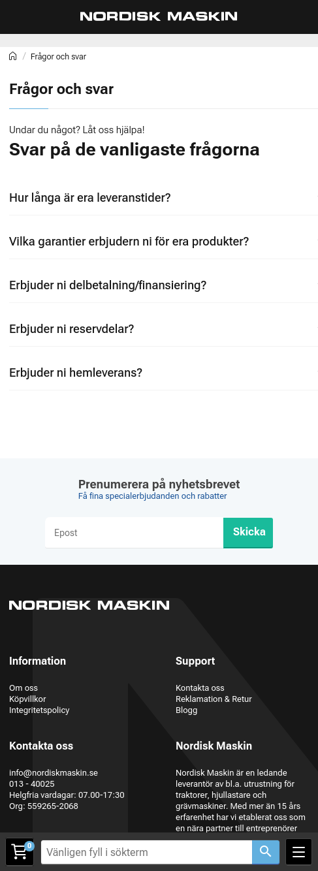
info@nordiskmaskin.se (53, 773)
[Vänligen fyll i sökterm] (146, 852)
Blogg (186, 710)
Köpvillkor (27, 699)
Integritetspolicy (39, 710)
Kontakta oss (200, 688)
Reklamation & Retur (214, 699)
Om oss (23, 688)
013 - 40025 (32, 784)
